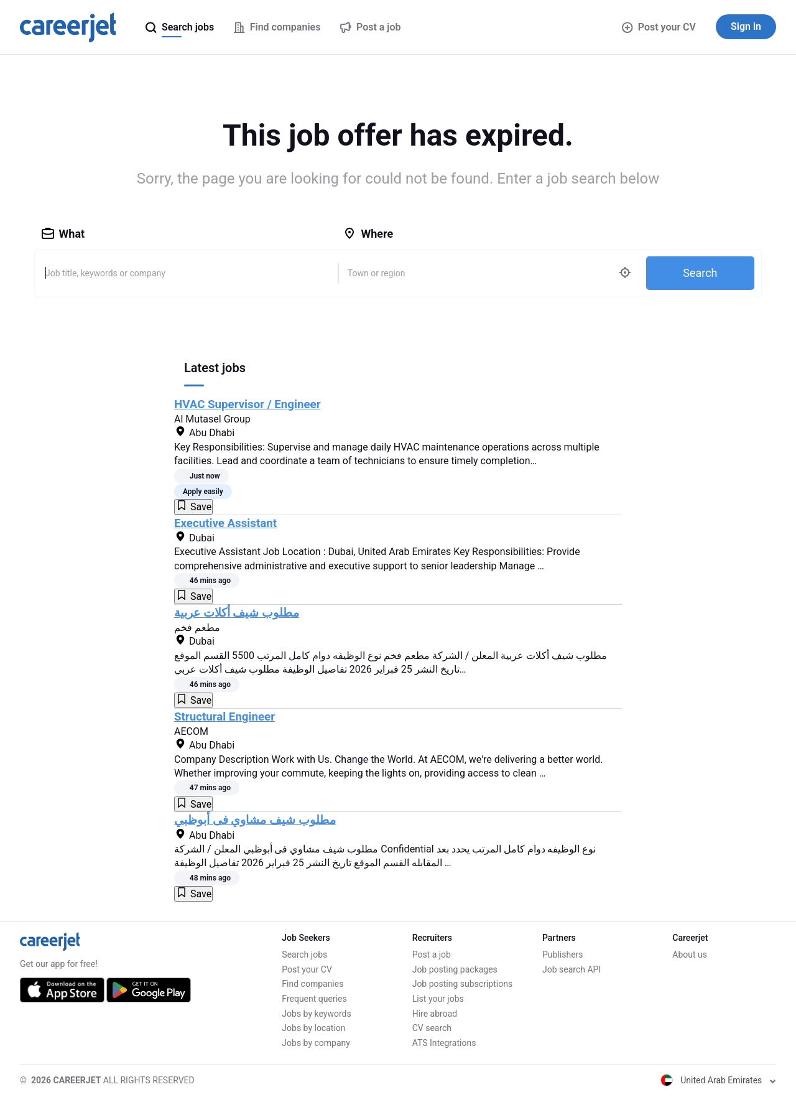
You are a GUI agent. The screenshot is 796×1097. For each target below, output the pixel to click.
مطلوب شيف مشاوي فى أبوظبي (255, 820)
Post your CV (659, 27)
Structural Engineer (224, 717)
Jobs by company (316, 1043)
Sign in (746, 26)
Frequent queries (314, 999)
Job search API (571, 969)
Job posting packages (454, 969)
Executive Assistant (225, 523)
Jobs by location (313, 1028)
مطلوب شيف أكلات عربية (236, 613)
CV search (431, 1028)
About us (689, 954)
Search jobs (304, 954)
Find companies (312, 984)
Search (700, 272)
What (63, 233)
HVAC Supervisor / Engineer (247, 404)
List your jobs (438, 999)
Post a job (431, 954)
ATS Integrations (444, 1043)
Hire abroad (434, 1014)
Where (368, 233)
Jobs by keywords (316, 1014)
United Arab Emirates (718, 1080)
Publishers (562, 954)
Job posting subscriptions (462, 984)
